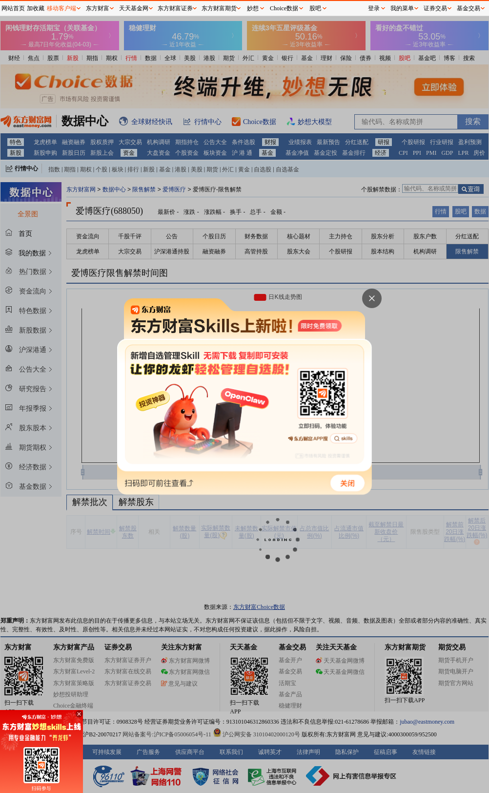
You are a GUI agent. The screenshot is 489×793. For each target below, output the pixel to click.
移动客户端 (61, 8)
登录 (374, 8)
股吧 (315, 8)
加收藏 (35, 8)
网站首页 (13, 8)
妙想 (253, 8)
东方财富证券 (175, 8)
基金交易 (468, 8)
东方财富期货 (219, 8)
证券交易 (435, 8)
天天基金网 (133, 8)
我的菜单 (402, 8)
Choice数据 (284, 8)
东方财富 (97, 8)
